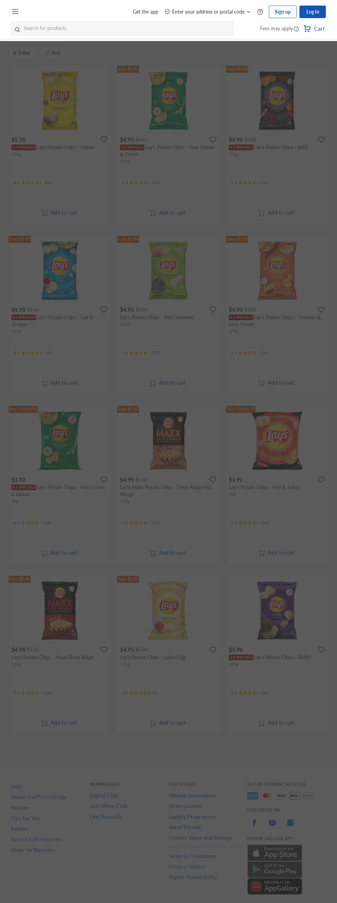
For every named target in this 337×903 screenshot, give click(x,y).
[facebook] (254, 827)
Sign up (283, 12)
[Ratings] (32, 183)
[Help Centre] (260, 12)
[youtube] (272, 827)
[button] (296, 29)
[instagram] (290, 827)
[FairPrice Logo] (41, 12)
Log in (312, 12)
